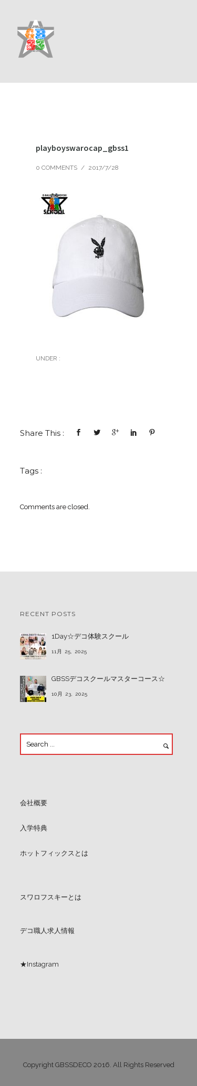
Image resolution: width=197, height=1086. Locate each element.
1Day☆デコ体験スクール (90, 636)
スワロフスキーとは (50, 897)
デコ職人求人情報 (47, 931)
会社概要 (33, 803)
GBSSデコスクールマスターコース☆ (108, 679)
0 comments (56, 167)
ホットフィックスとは (54, 853)
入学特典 (33, 828)
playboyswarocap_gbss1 (82, 147)
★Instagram (39, 964)
